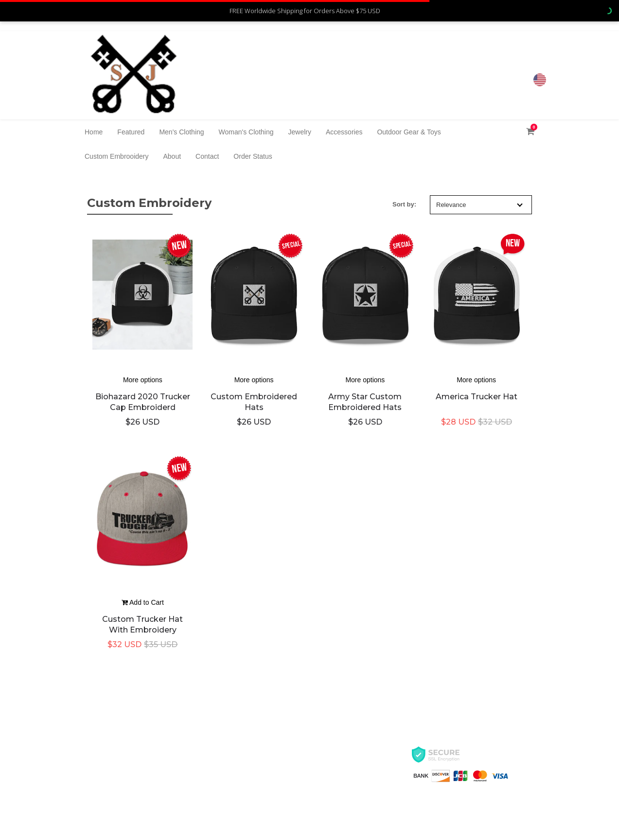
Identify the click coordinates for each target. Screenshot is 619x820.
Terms (95, 780)
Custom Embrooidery (117, 156)
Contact (207, 156)
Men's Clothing (181, 132)
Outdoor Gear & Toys (409, 132)
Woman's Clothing (246, 132)
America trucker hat (476, 396)
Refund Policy (245, 763)
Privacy (97, 763)
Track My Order (248, 780)
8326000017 (499, 71)
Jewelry (299, 132)
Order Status (252, 156)
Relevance (479, 204)
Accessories (344, 132)
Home (94, 132)
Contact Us (240, 745)
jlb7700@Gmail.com (490, 80)
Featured (130, 132)
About (172, 156)
